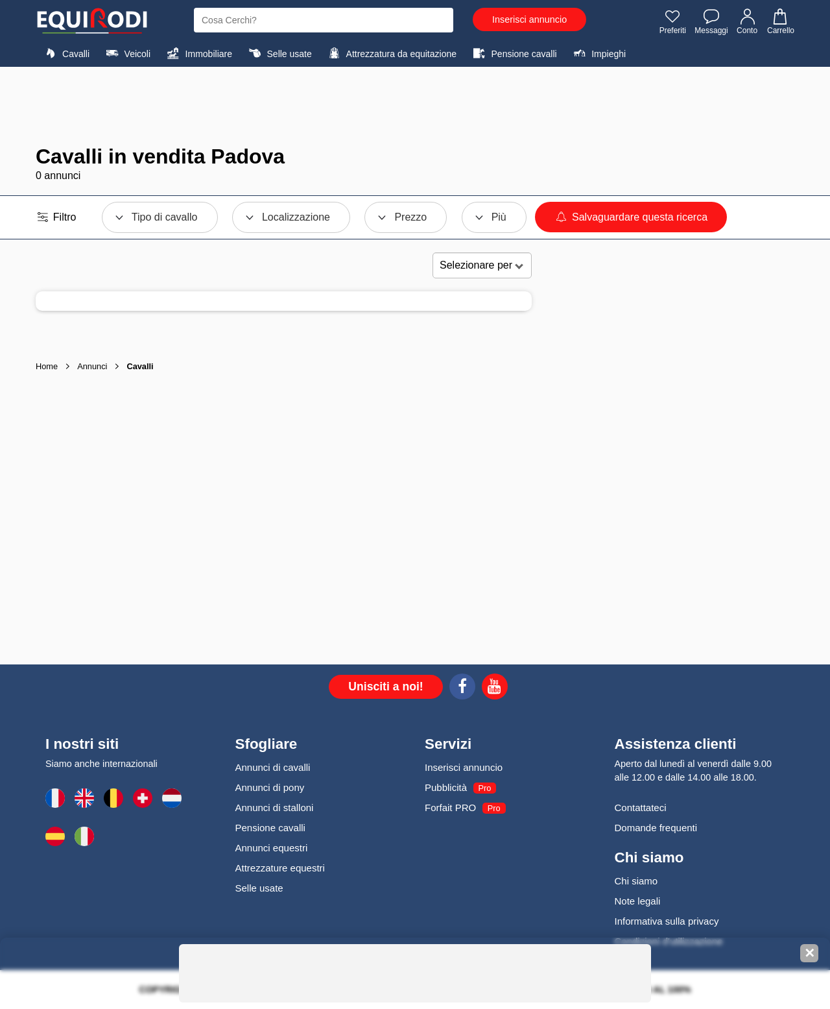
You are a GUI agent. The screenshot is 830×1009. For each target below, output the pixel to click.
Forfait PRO (450, 807)
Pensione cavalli (512, 53)
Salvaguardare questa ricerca (630, 217)
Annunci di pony (270, 787)
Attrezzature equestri (280, 867)
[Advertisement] (415, 106)
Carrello (780, 21)
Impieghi (598, 53)
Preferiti (672, 21)
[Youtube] (495, 688)
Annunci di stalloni (274, 807)
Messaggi (711, 21)
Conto (748, 21)
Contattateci (641, 807)
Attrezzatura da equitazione (390, 53)
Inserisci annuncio (529, 19)
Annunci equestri (271, 847)
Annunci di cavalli (273, 767)
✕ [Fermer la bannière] (809, 953)
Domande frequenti (656, 827)
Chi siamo (636, 880)
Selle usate (278, 53)
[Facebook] (462, 688)
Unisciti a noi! (385, 686)
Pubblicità (446, 787)
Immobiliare (198, 53)
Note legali (638, 900)
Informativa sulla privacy (667, 921)
